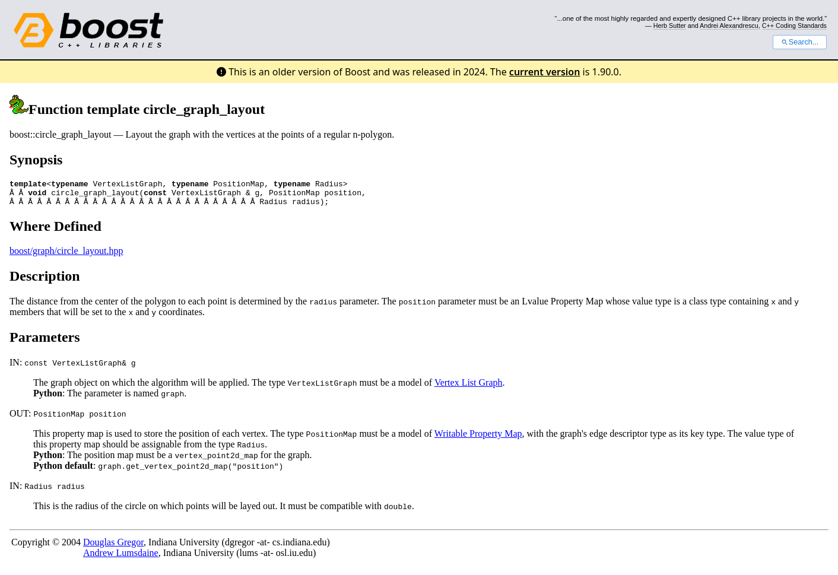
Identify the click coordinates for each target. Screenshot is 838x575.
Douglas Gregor (113, 547)
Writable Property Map (478, 439)
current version (544, 71)
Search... (799, 42)
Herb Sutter (669, 25)
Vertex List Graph (468, 388)
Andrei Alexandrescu (729, 25)
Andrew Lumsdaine (120, 558)
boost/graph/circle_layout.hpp (66, 256)
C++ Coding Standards (794, 25)
